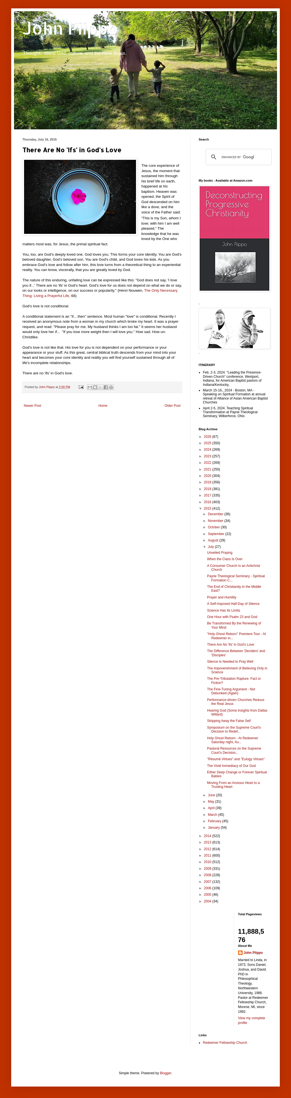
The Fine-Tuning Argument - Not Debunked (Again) (231, 691)
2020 (208, 476)
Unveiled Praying (220, 553)
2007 (208, 882)
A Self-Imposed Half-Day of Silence (233, 604)
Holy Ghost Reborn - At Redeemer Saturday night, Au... (232, 740)
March (213, 815)
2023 (208, 456)
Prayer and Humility (221, 597)
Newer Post (32, 406)
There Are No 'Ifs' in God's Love (230, 645)
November (216, 521)
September (216, 534)
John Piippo (70, 28)
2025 (208, 443)
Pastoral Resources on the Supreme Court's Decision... (234, 750)
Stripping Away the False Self (229, 721)
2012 (208, 849)
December (216, 514)
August (213, 540)
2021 (208, 469)
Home (102, 406)
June (212, 795)
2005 (208, 895)
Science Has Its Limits (223, 610)
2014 (208, 836)
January (214, 828)
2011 (208, 855)
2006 (208, 888)
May (211, 802)
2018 (208, 489)
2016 (208, 502)
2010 (208, 862)
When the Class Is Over (225, 559)
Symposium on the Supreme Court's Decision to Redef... (234, 729)
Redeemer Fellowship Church (225, 1043)
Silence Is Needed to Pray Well (230, 662)
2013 (208, 842)
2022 (208, 463)
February (215, 821)
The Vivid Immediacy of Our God (231, 766)
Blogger (165, 1073)
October (214, 527)
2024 (208, 449)
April (211, 808)
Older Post (172, 406)
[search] (238, 157)
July (211, 547)
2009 (208, 869)
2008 (208, 875)
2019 (208, 482)
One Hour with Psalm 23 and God (232, 617)
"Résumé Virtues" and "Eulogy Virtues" (236, 759)
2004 (208, 901)
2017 (208, 495)
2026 (208, 437)
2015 (208, 508)
